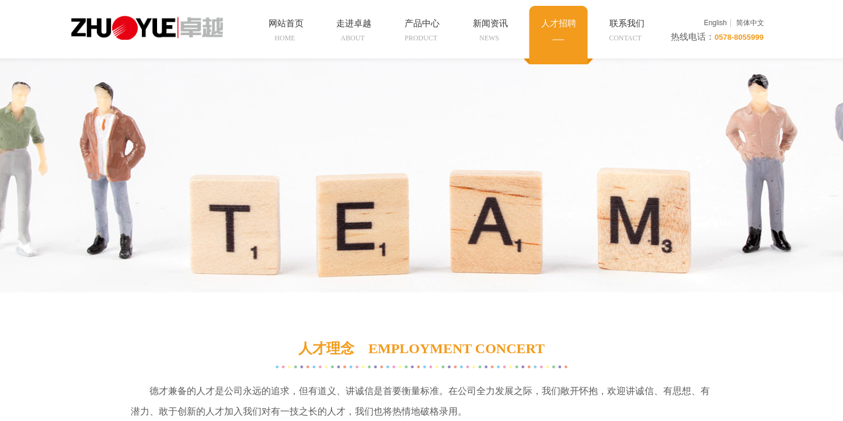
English (715, 23)
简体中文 (750, 23)
